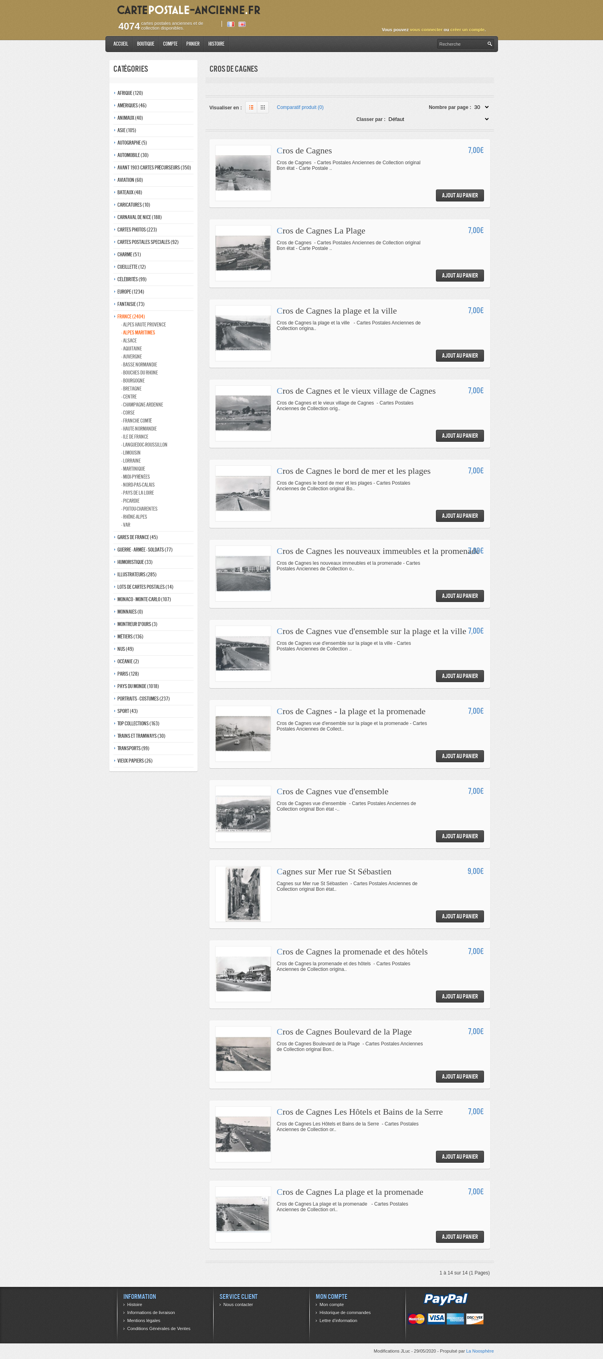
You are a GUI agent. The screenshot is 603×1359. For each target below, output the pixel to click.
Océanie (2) (128, 661)
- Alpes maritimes (138, 333)
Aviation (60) (130, 180)
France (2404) (131, 317)
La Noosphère (480, 1351)
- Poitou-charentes (139, 509)
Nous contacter (238, 1304)
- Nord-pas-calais (138, 485)
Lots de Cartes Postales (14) (145, 587)
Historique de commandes (345, 1312)
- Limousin (131, 453)
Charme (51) (129, 255)
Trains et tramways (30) (141, 736)
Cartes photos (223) (137, 230)
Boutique (145, 44)
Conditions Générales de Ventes (159, 1328)
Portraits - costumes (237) (143, 699)
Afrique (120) (130, 93)
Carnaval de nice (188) (139, 217)
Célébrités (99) (132, 279)
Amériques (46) (132, 106)
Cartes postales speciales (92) (148, 242)
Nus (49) (125, 649)
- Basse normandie (139, 365)
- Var (125, 525)
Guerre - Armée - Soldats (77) (145, 550)
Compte (170, 44)
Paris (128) (128, 674)
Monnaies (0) (130, 612)
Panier (193, 44)
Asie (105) (126, 130)
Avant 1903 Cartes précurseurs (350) (154, 168)
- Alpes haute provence (143, 325)
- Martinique (133, 469)
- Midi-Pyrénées (135, 477)
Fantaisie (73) (131, 304)
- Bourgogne (133, 381)
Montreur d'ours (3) (137, 624)
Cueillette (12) (131, 267)
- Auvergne (131, 357)
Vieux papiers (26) (135, 761)
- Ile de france (134, 437)
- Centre (129, 397)
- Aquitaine (131, 349)
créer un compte (467, 29)
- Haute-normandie (139, 429)
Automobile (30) (133, 155)
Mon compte (332, 1304)
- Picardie (130, 501)
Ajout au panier (460, 195)
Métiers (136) (130, 637)
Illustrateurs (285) (137, 575)
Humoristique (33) (135, 562)
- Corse (128, 413)
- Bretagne (131, 389)
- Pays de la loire (137, 493)
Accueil (120, 44)
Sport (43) (127, 711)
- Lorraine (131, 461)
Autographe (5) (132, 143)
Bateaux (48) (129, 192)
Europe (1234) (130, 292)
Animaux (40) (130, 118)
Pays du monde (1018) (138, 686)
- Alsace (129, 341)
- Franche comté (136, 421)
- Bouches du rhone (139, 373)
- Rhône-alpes (134, 517)
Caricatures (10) (133, 205)
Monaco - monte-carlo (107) (144, 599)
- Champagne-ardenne (142, 405)
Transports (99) (133, 748)
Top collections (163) (138, 724)
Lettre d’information (338, 1320)
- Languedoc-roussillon (144, 445)
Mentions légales (144, 1320)
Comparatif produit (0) (300, 107)
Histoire (216, 44)
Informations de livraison (151, 1312)
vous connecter (426, 29)
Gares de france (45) (137, 537)
